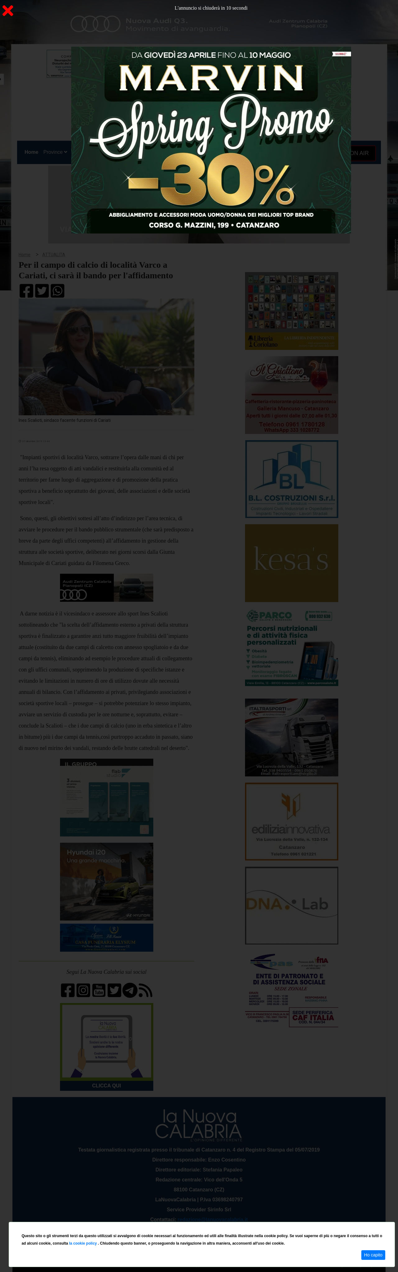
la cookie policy (83, 1243)
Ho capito (373, 1254)
